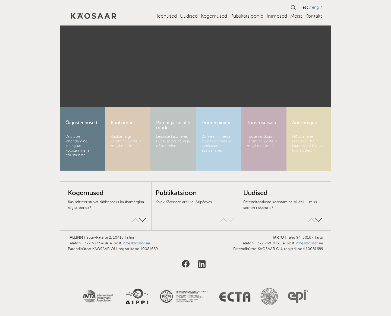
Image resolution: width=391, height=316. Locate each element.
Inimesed (277, 16)
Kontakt (313, 16)
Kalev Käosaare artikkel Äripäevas (184, 202)
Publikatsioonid (246, 16)
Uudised (189, 16)
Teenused (166, 16)
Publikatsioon (176, 193)
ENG (315, 7)
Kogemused (214, 16)
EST (305, 7)
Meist (296, 16)
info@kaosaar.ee (136, 243)
